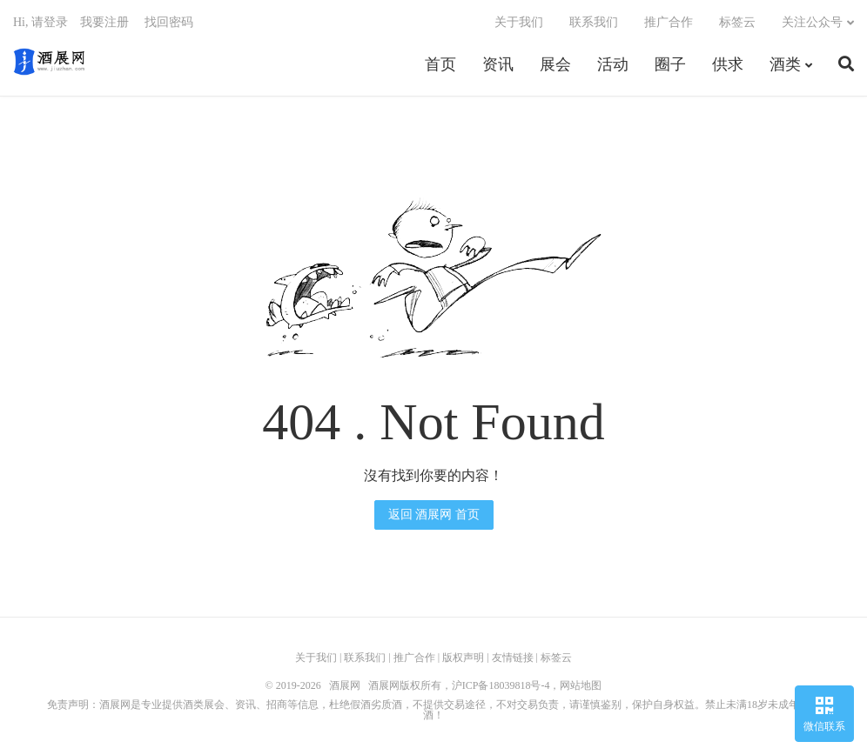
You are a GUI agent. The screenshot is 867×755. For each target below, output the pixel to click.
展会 (555, 64)
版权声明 (463, 657)
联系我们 (593, 22)
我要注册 (104, 22)
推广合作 (668, 22)
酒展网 (49, 62)
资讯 (498, 64)
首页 (440, 64)
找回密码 (168, 22)
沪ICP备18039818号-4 (501, 685)
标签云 (737, 22)
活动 (612, 64)
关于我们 (518, 22)
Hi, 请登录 (40, 22)
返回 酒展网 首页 (434, 514)
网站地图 (581, 685)
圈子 (670, 64)
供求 (727, 64)
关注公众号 (812, 22)
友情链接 (513, 657)
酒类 (785, 64)
